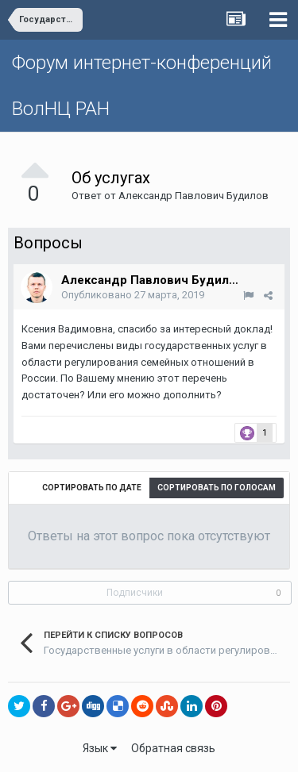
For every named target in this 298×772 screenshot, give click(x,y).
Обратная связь (173, 748)
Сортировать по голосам (216, 487)
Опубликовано (132, 295)
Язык (100, 748)
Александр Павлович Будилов (193, 196)
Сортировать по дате (91, 487)
